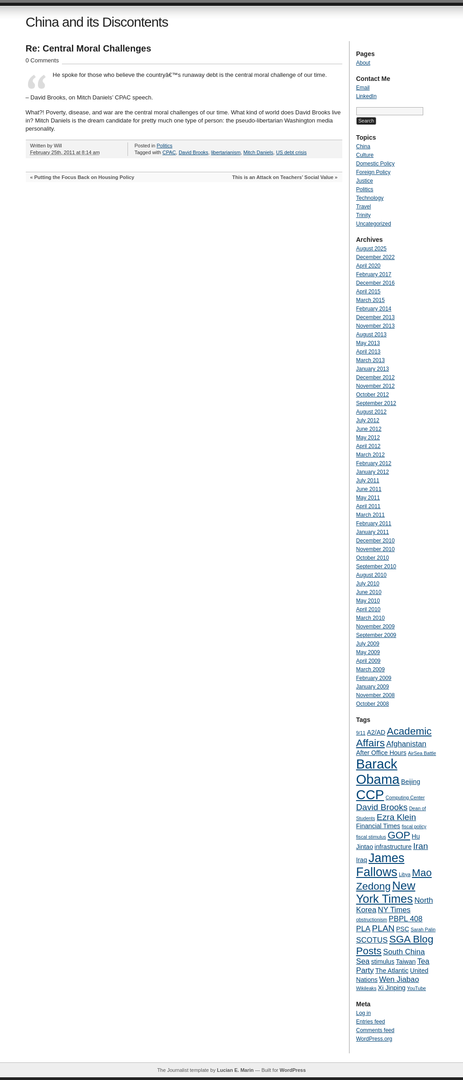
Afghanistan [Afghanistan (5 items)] (406, 744)
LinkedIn (366, 96)
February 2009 (374, 678)
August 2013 (371, 334)
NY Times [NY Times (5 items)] (394, 910)
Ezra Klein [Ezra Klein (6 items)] (396, 817)
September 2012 (376, 403)
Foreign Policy (373, 172)
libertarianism (226, 152)
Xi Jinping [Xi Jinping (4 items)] (392, 987)
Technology (370, 198)
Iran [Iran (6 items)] (420, 846)
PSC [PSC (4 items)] (402, 929)
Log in (363, 1013)
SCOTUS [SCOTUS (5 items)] (372, 940)
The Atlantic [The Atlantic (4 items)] (391, 970)
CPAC (169, 152)
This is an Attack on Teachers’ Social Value (283, 177)
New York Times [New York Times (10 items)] (386, 892)
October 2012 (372, 394)
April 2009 (368, 661)
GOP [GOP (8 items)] (398, 835)
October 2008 (372, 704)
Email (363, 88)
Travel (363, 206)
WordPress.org (374, 1039)
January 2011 (372, 532)
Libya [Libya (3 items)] (404, 874)
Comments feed (375, 1030)
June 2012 (369, 429)
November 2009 (375, 626)
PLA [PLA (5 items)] (363, 928)
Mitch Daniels (258, 152)
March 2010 (370, 618)
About (363, 63)
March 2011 (370, 515)
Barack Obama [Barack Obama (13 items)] (378, 771)
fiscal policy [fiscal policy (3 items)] (414, 826)
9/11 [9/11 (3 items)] (361, 733)
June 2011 (369, 489)
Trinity (363, 215)
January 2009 (372, 687)
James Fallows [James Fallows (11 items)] (380, 865)
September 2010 (376, 566)
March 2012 (370, 455)
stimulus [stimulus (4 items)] (383, 961)
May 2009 (368, 652)
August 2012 (371, 412)
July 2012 (367, 420)
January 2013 (372, 369)
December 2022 (375, 257)
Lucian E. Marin (235, 1070)
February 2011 (374, 523)
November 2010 (375, 549)
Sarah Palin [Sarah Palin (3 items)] (423, 929)
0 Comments (42, 60)
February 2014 (374, 309)
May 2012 (368, 437)
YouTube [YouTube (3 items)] (416, 988)
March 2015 (370, 300)
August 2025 (371, 248)
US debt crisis (291, 152)
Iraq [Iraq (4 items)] (361, 859)
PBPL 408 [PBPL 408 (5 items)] (406, 919)
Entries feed (370, 1022)
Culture (365, 155)
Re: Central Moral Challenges (88, 48)
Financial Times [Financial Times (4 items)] (378, 826)
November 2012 (375, 386)
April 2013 (368, 352)
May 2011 (368, 498)
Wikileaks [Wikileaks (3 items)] (366, 988)
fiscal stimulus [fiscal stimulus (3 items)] (371, 836)
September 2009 (376, 635)
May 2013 (368, 343)
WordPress (292, 1070)
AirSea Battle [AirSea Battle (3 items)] (422, 753)
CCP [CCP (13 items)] (370, 794)
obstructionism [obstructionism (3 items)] (371, 919)
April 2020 (368, 266)
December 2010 (375, 541)
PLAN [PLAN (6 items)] (383, 928)
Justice (364, 181)
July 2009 (367, 644)
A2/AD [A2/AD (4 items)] (376, 732)
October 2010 (372, 558)
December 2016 (375, 283)
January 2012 (372, 472)
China (363, 146)
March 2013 (370, 360)
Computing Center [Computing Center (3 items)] (405, 797)
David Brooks (193, 152)
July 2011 (367, 480)
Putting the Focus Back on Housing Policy (84, 177)
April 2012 (368, 446)
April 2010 (368, 609)
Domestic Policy (375, 163)
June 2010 (369, 592)
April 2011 (368, 506)
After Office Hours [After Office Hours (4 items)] (381, 752)
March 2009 (370, 669)
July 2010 (367, 583)
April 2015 (368, 291)
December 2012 (375, 377)
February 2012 (374, 463)
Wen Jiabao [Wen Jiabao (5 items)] (399, 979)
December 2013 (375, 317)
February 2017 (374, 274)
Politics (164, 145)
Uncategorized (373, 224)
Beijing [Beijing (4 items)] (410, 781)
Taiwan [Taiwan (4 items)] (406, 961)
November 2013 (375, 326)
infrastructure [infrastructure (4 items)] (392, 846)
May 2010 (368, 601)
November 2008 (375, 695)
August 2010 (371, 575)
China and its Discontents (97, 21)
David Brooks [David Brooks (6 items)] (382, 807)
